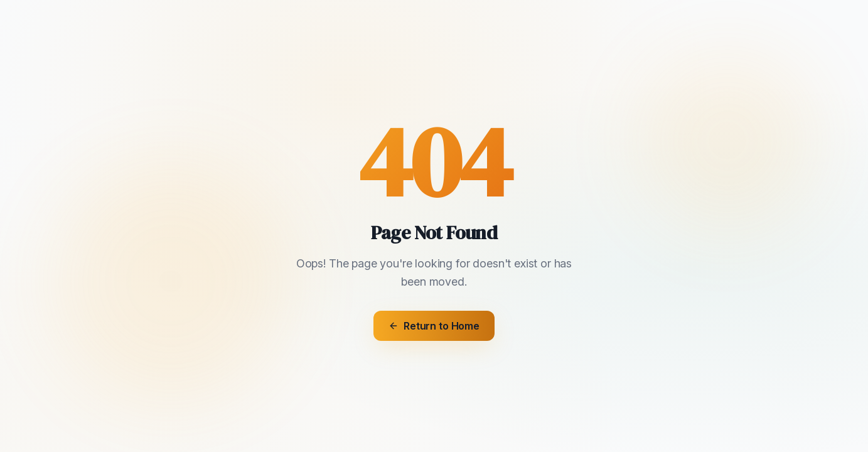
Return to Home (434, 326)
